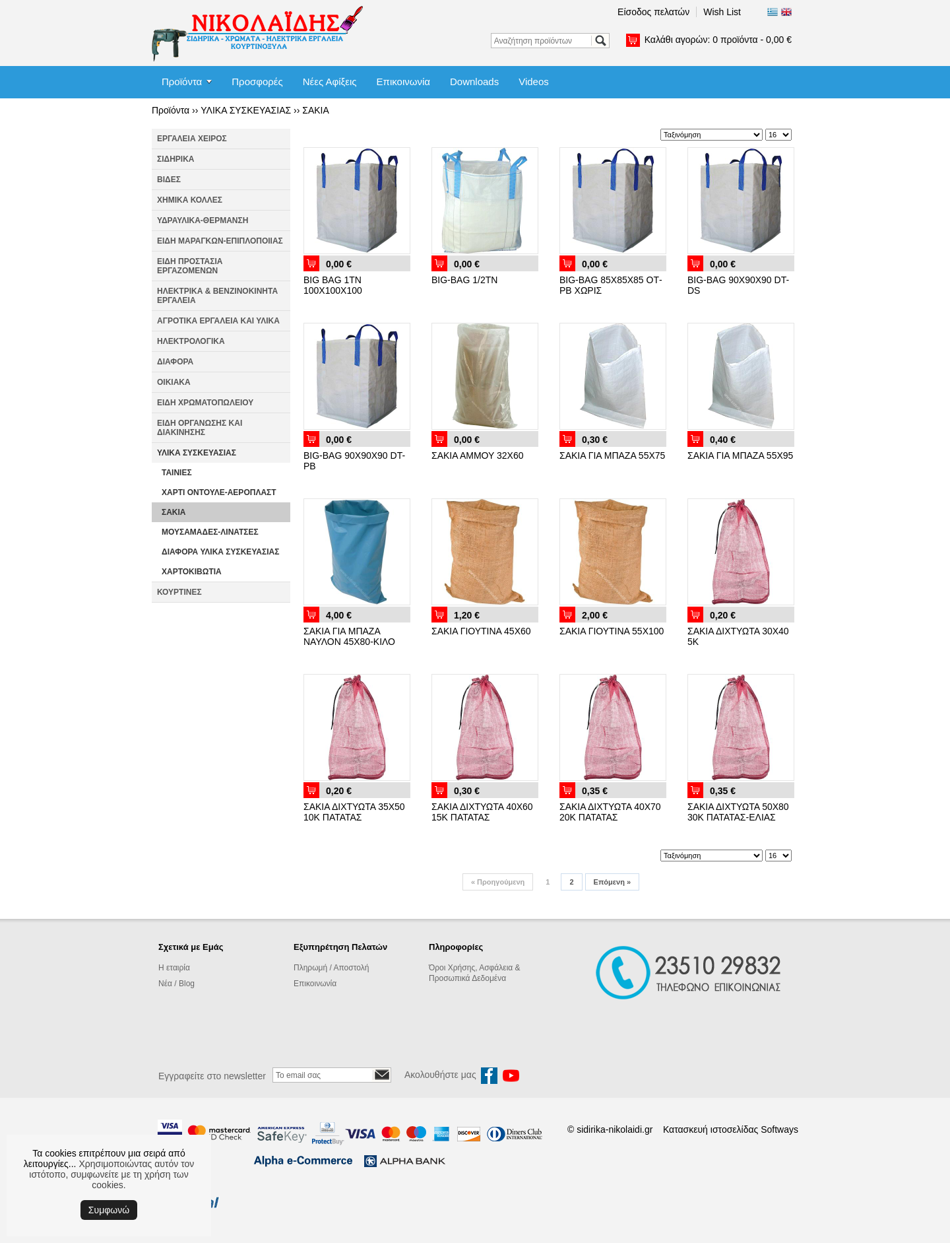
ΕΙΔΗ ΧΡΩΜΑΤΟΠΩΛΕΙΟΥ (205, 402)
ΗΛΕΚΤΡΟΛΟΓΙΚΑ (191, 341)
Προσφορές (257, 81)
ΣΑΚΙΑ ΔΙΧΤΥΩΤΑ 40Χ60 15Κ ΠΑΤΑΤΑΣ (482, 812)
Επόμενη (612, 882)
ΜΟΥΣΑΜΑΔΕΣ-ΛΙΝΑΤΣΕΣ (210, 532)
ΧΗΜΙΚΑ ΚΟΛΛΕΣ (189, 200)
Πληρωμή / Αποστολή (331, 967)
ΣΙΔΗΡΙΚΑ (176, 159)
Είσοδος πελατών (653, 12)
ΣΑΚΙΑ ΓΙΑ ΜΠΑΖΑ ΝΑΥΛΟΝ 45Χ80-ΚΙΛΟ (349, 636)
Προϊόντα (182, 81)
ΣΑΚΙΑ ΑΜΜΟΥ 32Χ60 (477, 455)
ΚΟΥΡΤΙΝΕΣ (179, 592)
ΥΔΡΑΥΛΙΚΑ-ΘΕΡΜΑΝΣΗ (202, 220)
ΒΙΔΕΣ (169, 179)
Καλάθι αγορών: (718, 39)
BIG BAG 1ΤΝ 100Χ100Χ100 (332, 285)
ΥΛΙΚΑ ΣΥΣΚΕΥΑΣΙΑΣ (246, 110)
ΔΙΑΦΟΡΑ (175, 361)
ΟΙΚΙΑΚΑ (174, 382)
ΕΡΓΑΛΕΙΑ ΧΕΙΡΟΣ (192, 138)
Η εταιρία (174, 967)
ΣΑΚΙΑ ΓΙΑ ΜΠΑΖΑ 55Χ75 (612, 455)
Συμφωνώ (108, 1210)
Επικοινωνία (403, 81)
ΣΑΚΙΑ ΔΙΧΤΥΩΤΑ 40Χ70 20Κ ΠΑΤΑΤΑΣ (610, 812)
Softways (779, 1129)
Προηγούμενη (497, 882)
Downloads (474, 81)
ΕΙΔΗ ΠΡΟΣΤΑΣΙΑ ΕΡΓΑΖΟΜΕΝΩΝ (189, 266)
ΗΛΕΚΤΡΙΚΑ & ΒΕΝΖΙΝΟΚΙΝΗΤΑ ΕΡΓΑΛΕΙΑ (217, 295)
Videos (534, 81)
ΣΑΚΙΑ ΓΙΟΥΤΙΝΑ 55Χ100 (611, 631)
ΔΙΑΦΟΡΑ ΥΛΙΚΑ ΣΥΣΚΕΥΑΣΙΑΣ (220, 551)
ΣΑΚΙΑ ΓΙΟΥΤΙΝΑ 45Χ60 (481, 631)
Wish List (722, 12)
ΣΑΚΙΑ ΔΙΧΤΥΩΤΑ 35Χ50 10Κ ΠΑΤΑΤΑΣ (354, 812)
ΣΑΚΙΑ (315, 110)
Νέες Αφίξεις (330, 81)
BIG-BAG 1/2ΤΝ (464, 280)
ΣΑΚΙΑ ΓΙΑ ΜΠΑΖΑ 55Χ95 (740, 455)
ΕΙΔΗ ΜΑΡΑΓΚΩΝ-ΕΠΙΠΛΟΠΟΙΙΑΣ (220, 241)
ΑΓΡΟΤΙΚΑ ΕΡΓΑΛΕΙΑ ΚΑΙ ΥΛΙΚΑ (218, 320)
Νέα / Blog (176, 983)
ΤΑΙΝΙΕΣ (177, 472)
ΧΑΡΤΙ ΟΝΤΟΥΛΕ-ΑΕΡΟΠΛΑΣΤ (219, 492)
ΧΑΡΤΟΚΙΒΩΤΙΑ (192, 571)
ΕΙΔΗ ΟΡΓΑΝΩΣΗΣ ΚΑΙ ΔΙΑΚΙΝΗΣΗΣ (199, 428)
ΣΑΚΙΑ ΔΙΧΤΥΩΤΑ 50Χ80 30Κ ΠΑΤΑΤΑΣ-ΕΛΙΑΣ (738, 812)
